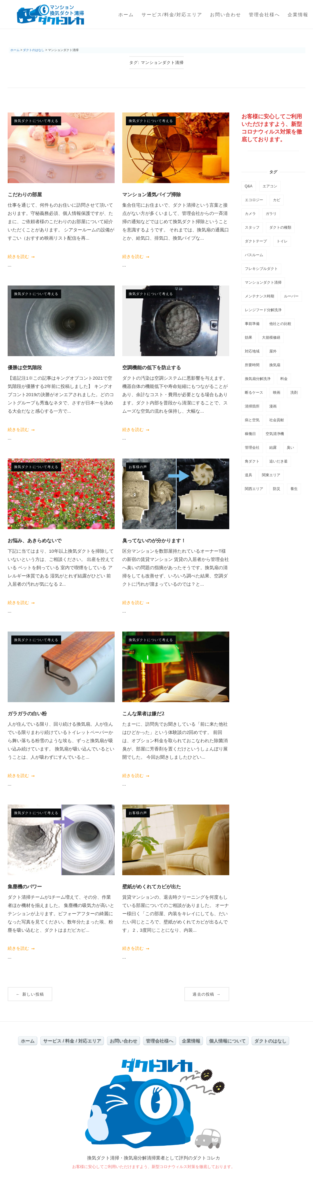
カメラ (250, 214)
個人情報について (227, 1040)
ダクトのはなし (270, 1040)
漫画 (273, 406)
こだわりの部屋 (25, 194)
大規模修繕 (271, 337)
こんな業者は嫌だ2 (143, 713)
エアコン (270, 186)
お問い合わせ (225, 14)
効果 (248, 337)
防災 (276, 489)
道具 (248, 475)
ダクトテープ (256, 241)
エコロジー (254, 200)
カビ (276, 200)
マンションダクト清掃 (263, 282)
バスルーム (254, 255)
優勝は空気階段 (25, 367)
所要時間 (252, 365)
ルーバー (291, 296)
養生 (294, 489)
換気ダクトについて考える (36, 121)
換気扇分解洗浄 (258, 379)
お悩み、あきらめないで (34, 540)
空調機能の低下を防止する (151, 367)
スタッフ (252, 227)
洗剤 (294, 392)
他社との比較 (280, 324)
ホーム (126, 14)
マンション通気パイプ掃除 (151, 194)
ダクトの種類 (280, 227)
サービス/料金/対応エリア (172, 14)
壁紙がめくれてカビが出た (151, 886)
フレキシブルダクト (261, 269)
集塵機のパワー (25, 886)
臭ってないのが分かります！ (154, 540)
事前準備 (252, 324)
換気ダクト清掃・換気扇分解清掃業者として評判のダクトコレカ (153, 1157)
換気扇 (274, 365)
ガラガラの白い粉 (27, 713)
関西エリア (254, 489)
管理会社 (252, 447)
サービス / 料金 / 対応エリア (72, 1040)
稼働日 (250, 434)
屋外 (273, 351)
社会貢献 (276, 420)
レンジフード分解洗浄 (263, 310)
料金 (284, 379)
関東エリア (271, 475)
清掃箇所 (252, 406)
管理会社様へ (264, 14)
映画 (276, 392)
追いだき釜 (278, 461)
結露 (273, 447)
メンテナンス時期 (259, 296)
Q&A (248, 186)
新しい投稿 (30, 994)
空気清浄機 (275, 434)
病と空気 (252, 420)
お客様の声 (138, 467)
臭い (290, 447)
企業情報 (298, 14)
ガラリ (271, 214)
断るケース (254, 392)
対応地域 (252, 351)
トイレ (282, 241)
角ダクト (252, 461)
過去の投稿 (207, 994)
